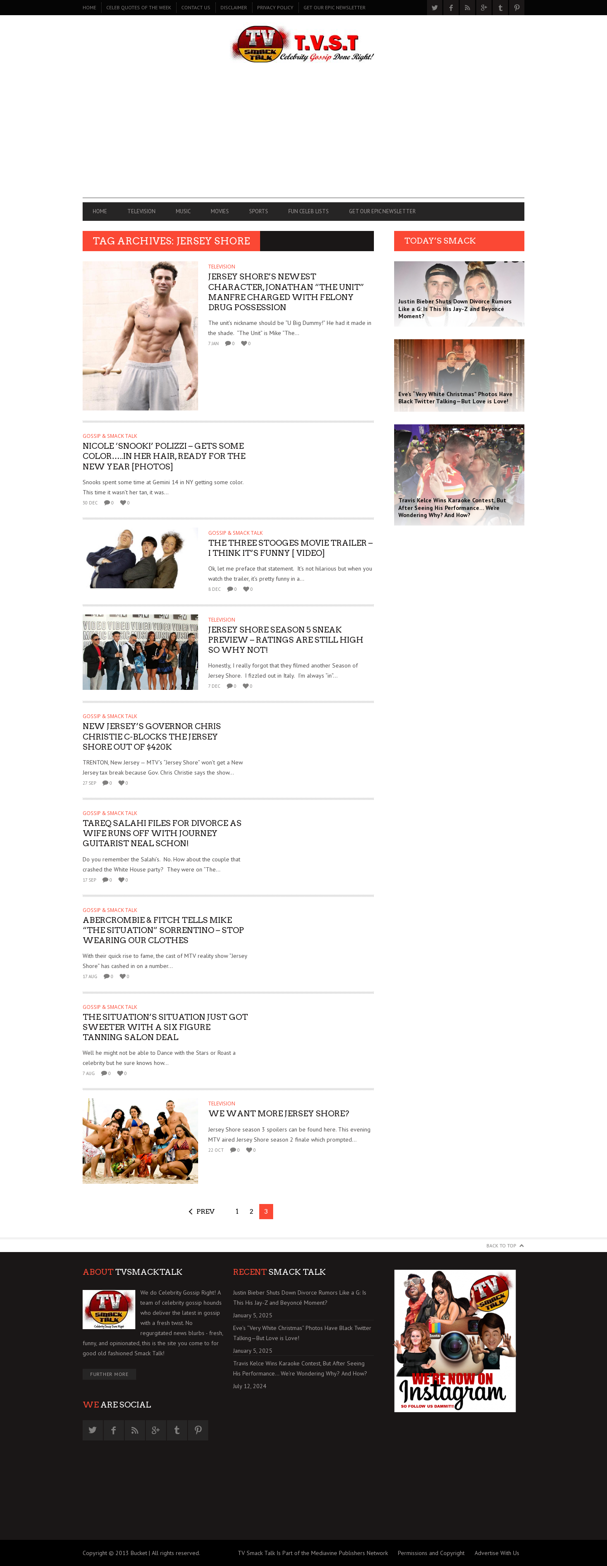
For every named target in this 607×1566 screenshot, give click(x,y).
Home (89, 7)
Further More (109, 1374)
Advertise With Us (497, 1553)
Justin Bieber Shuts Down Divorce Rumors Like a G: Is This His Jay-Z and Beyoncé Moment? (299, 1297)
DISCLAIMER (233, 7)
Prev (205, 1211)
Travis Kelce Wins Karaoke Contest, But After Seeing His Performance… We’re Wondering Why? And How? (300, 1368)
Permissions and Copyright (431, 1553)
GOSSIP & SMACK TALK (110, 436)
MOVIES (220, 211)
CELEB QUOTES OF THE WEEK (138, 7)
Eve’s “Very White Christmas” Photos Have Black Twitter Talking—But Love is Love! (302, 1333)
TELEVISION (141, 211)
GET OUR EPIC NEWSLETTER (334, 7)
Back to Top (501, 1245)
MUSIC (183, 211)
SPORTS (258, 211)
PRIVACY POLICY (275, 7)
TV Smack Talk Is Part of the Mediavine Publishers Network (313, 1553)
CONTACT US (195, 7)
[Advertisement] (303, 139)
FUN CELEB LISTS (308, 211)
